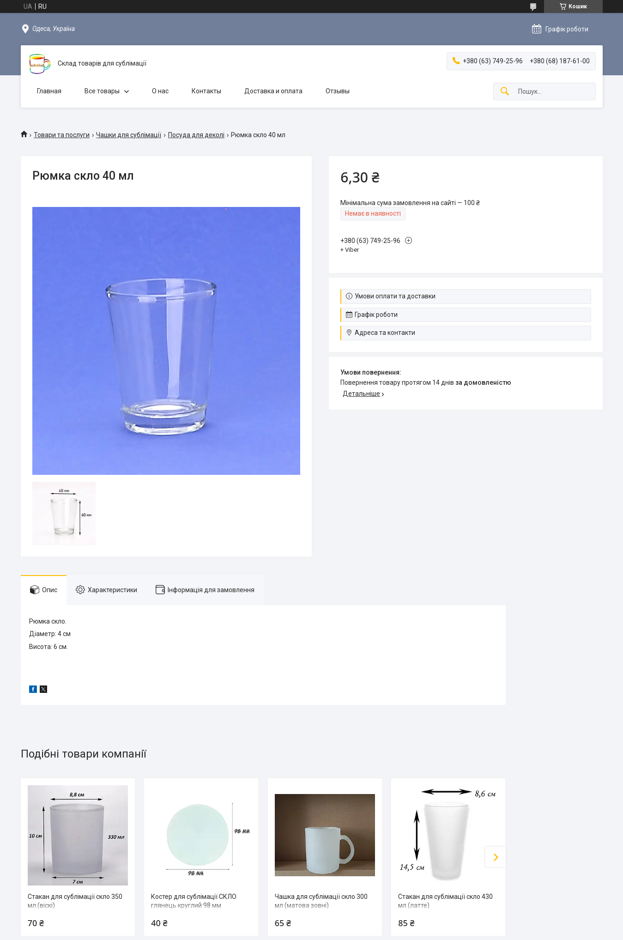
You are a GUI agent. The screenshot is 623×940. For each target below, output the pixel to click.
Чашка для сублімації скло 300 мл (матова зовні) (321, 901)
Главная (49, 91)
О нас (160, 91)
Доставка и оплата (273, 91)
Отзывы (338, 91)
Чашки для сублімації (128, 135)
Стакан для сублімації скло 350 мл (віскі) (75, 901)
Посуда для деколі (196, 135)
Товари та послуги (62, 135)
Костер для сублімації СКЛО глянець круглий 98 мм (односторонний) (193, 905)
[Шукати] (504, 92)
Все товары (102, 91)
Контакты (206, 91)
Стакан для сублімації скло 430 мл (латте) (445, 901)
